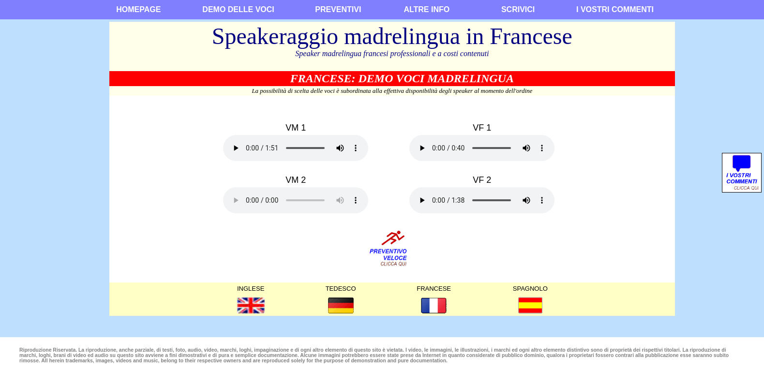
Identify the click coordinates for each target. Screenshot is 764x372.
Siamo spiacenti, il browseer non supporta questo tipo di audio (295, 148)
